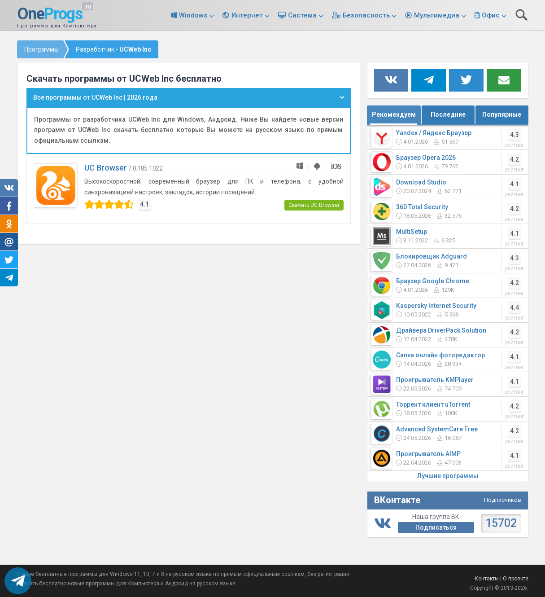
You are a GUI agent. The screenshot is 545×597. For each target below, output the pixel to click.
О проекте (515, 578)
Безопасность (366, 15)
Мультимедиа (436, 15)
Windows (193, 15)
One (50, 14)
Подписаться (436, 527)
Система (302, 15)
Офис (491, 15)
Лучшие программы (447, 475)
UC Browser (105, 167)
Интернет (247, 15)
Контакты (487, 578)
